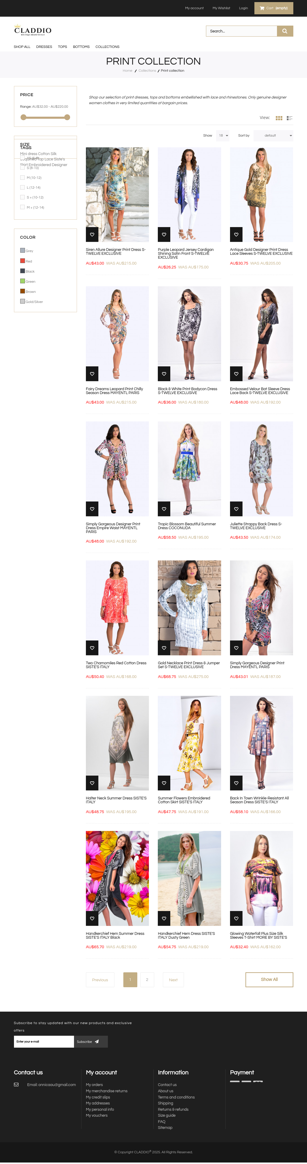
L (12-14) (33, 188)
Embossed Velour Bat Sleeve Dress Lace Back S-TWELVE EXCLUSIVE (260, 391)
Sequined (28, 342)
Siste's (59, 342)
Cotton (44, 336)
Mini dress (29, 336)
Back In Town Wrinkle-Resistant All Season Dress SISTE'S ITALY (259, 800)
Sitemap (165, 1128)
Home (127, 71)
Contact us (167, 1085)
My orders (94, 1085)
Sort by (244, 136)
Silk (53, 336)
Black (30, 272)
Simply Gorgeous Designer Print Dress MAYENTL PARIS (257, 665)
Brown (31, 292)
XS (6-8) (33, 158)
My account (193, 8)
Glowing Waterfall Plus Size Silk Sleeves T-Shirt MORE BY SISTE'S (258, 936)
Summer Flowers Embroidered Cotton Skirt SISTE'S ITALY (184, 800)
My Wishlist (220, 8)
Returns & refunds (173, 1109)
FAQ (162, 1122)
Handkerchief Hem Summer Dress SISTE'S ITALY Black (115, 936)
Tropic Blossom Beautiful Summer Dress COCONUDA (187, 526)
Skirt (24, 347)
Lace (49, 342)
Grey (29, 251)
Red (29, 261)
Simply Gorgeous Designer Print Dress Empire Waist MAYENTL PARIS (113, 528)
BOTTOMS (81, 47)
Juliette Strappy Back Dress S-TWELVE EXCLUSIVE (256, 526)
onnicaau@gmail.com (57, 1085)
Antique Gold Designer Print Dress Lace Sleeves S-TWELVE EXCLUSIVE (261, 252)
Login (242, 8)
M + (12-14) (35, 208)
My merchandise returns (106, 1091)
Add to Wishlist (92, 234)
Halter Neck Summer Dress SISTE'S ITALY (116, 800)
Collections (107, 47)
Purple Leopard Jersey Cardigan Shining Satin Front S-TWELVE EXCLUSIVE (186, 254)
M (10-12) (34, 178)
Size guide (167, 1115)
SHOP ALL (22, 47)
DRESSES (44, 47)
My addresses (98, 1103)
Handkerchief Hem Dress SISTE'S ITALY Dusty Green (186, 936)
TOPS (62, 47)
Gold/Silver (34, 302)
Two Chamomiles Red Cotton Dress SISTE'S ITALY (116, 665)
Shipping (165, 1103)
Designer (59, 347)
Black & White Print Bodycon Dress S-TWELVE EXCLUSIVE (187, 391)
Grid (279, 120)
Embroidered (40, 347)
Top (41, 342)
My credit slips (98, 1097)
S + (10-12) (35, 197)
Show (207, 136)
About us (166, 1091)
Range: (26, 107)
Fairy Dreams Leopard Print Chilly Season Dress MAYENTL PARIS (114, 391)
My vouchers (97, 1115)
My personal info (100, 1109)
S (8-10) (33, 168)
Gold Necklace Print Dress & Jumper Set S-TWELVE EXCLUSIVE (189, 665)
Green (30, 282)
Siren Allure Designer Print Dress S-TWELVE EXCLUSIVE (116, 252)
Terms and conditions (176, 1097)
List (289, 120)
